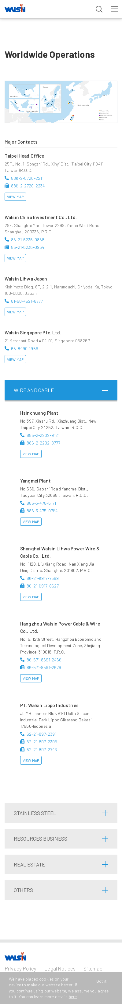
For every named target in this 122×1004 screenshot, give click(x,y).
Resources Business (40, 838)
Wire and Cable (34, 390)
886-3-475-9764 (42, 510)
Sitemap (92, 968)
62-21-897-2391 (41, 734)
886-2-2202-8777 (43, 442)
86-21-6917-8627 (43, 585)
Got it (101, 981)
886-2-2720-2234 (28, 185)
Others (23, 890)
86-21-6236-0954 (27, 247)
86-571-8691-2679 (44, 667)
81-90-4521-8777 (27, 301)
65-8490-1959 (24, 348)
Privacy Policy (20, 968)
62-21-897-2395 (42, 741)
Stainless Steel (35, 813)
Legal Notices (60, 968)
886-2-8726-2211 (27, 178)
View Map (15, 196)
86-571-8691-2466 (44, 659)
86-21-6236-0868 (27, 239)
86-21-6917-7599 (43, 578)
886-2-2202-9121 (43, 435)
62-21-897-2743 (42, 749)
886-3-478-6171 (41, 503)
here (73, 996)
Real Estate (29, 864)
